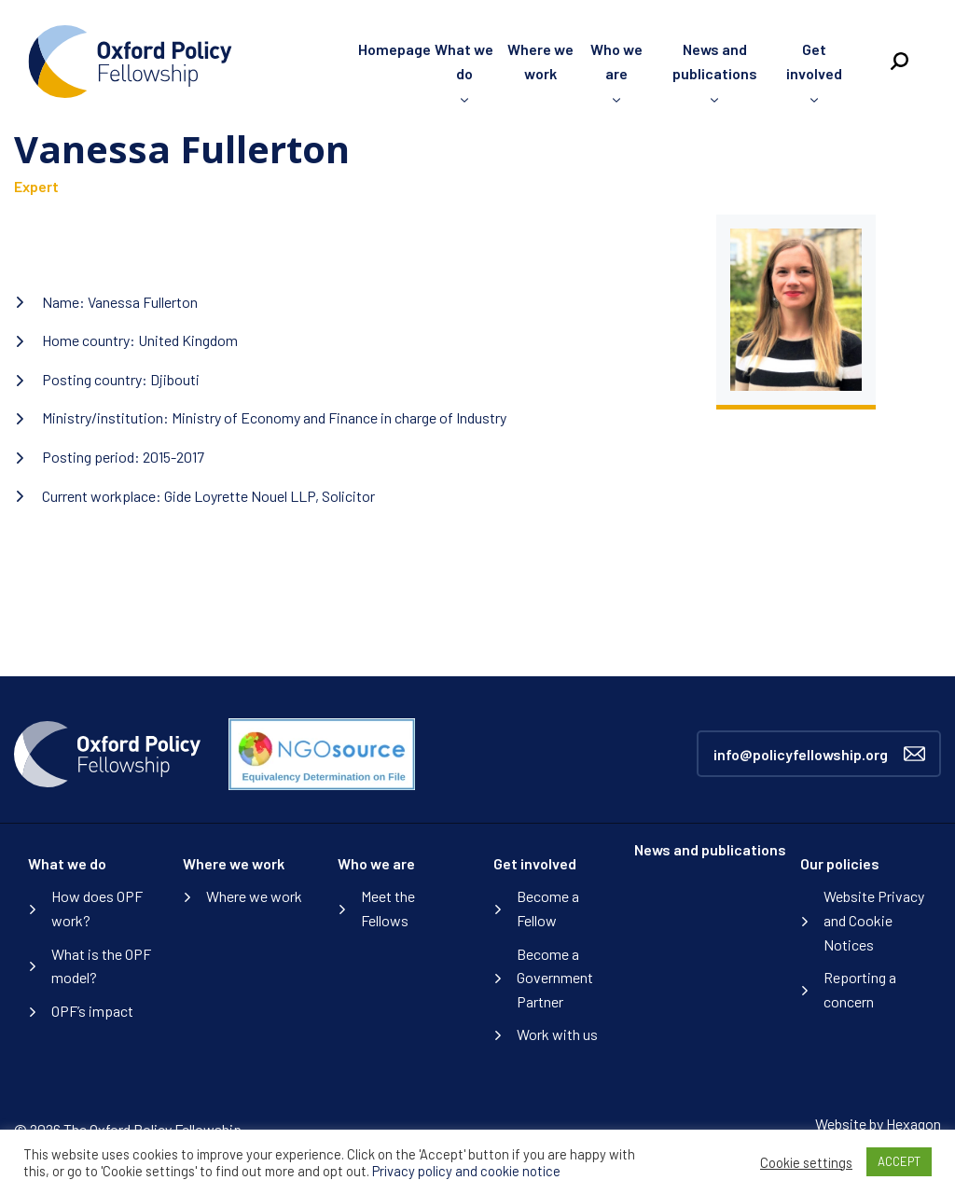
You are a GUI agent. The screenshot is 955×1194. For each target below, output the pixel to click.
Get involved (534, 863)
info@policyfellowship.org (819, 753)
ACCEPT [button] (899, 1161)
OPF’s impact (92, 1011)
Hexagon (913, 1123)
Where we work (233, 863)
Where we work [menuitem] (540, 61)
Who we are (376, 863)
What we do (67, 863)
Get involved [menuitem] (814, 61)
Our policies (839, 863)
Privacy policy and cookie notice (466, 1170)
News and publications (710, 849)
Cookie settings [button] (806, 1162)
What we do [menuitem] (464, 61)
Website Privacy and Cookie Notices (874, 919)
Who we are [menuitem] (616, 61)
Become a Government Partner (555, 977)
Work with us (557, 1034)
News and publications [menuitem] (714, 61)
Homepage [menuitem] (394, 49)
